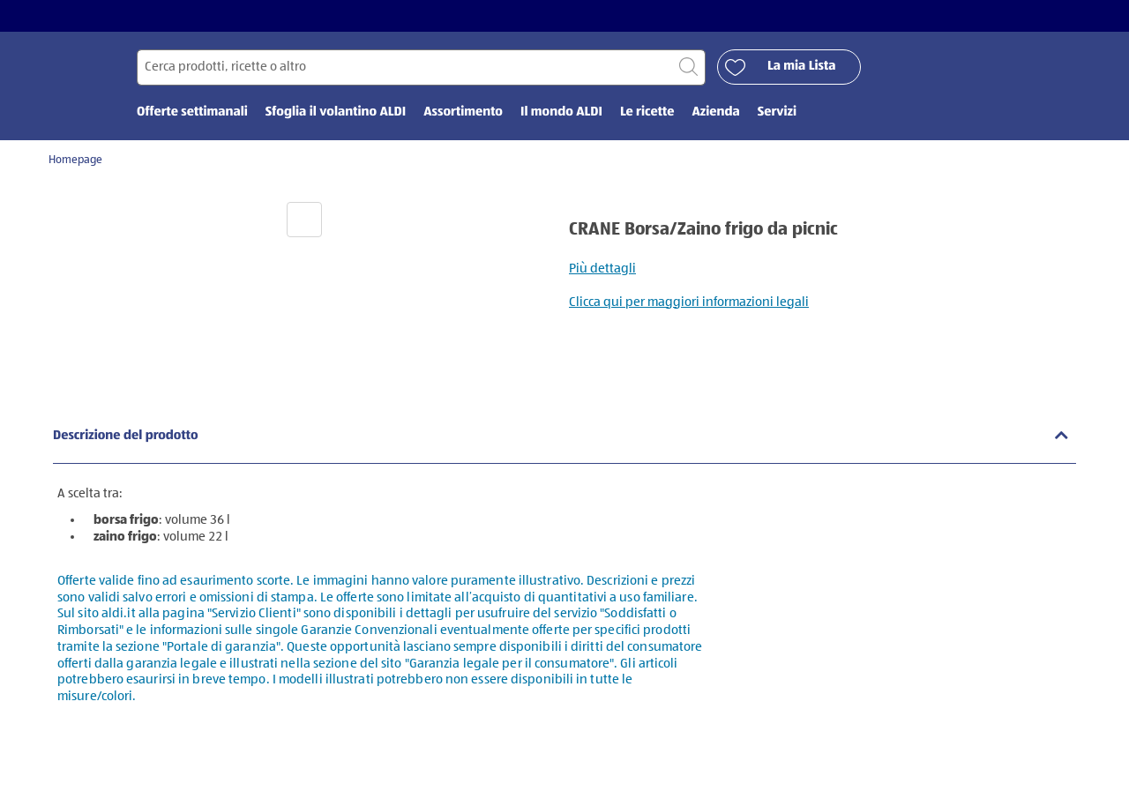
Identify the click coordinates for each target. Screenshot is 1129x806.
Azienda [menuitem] (715, 112)
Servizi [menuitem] (777, 112)
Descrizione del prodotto (125, 436)
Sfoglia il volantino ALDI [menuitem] (335, 112)
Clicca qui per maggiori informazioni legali (689, 302)
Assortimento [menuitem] (463, 112)
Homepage (75, 160)
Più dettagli (602, 268)
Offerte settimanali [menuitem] (192, 112)
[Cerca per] (421, 67)
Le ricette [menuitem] (647, 112)
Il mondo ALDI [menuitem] (561, 112)
